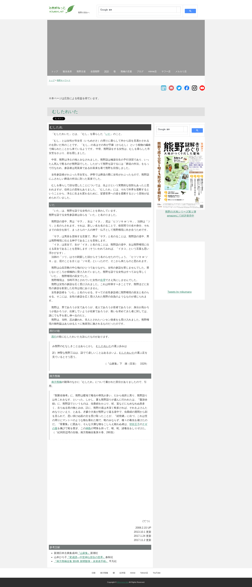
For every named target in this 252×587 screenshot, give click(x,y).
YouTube (156, 573)
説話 (106, 71)
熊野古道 (81, 71)
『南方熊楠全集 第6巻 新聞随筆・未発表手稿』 (81, 561)
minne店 (152, 71)
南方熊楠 (56, 382)
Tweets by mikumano (179, 292)
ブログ (140, 71)
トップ (54, 71)
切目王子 (134, 424)
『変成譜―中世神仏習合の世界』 (86, 557)
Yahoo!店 (144, 573)
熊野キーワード (63, 80)
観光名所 (67, 71)
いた (108, 134)
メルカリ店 (181, 71)
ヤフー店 (166, 71)
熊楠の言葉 (126, 71)
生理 (102, 280)
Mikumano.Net (122, 582)
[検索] (137, 10)
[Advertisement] (126, 45)
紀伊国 (122, 573)
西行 (54, 336)
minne (132, 573)
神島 (88, 428)
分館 (93, 573)
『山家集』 (83, 553)
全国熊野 (94, 71)
